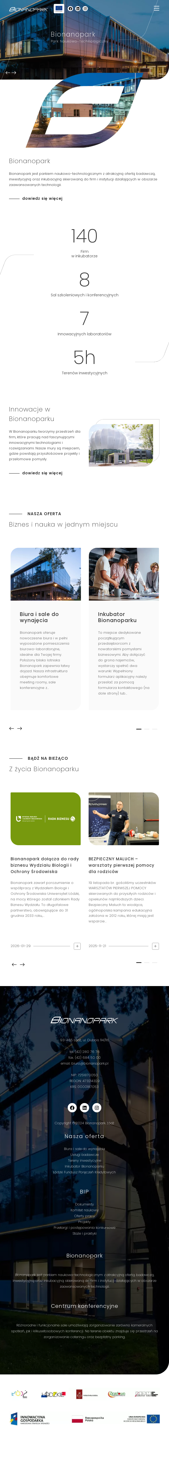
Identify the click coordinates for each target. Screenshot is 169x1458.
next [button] (19, 728)
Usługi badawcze (84, 1154)
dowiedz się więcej (42, 198)
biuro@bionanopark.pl (89, 1063)
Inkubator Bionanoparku (84, 1166)
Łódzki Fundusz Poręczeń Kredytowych (84, 1172)
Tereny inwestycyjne (84, 1160)
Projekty (84, 1221)
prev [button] (11, 728)
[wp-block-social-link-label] (70, 8)
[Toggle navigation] (156, 8)
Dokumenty (84, 1204)
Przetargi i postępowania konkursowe (84, 1227)
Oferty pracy (84, 1215)
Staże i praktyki (84, 1233)
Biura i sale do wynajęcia (84, 1148)
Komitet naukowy (85, 1210)
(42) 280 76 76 (87, 1051)
